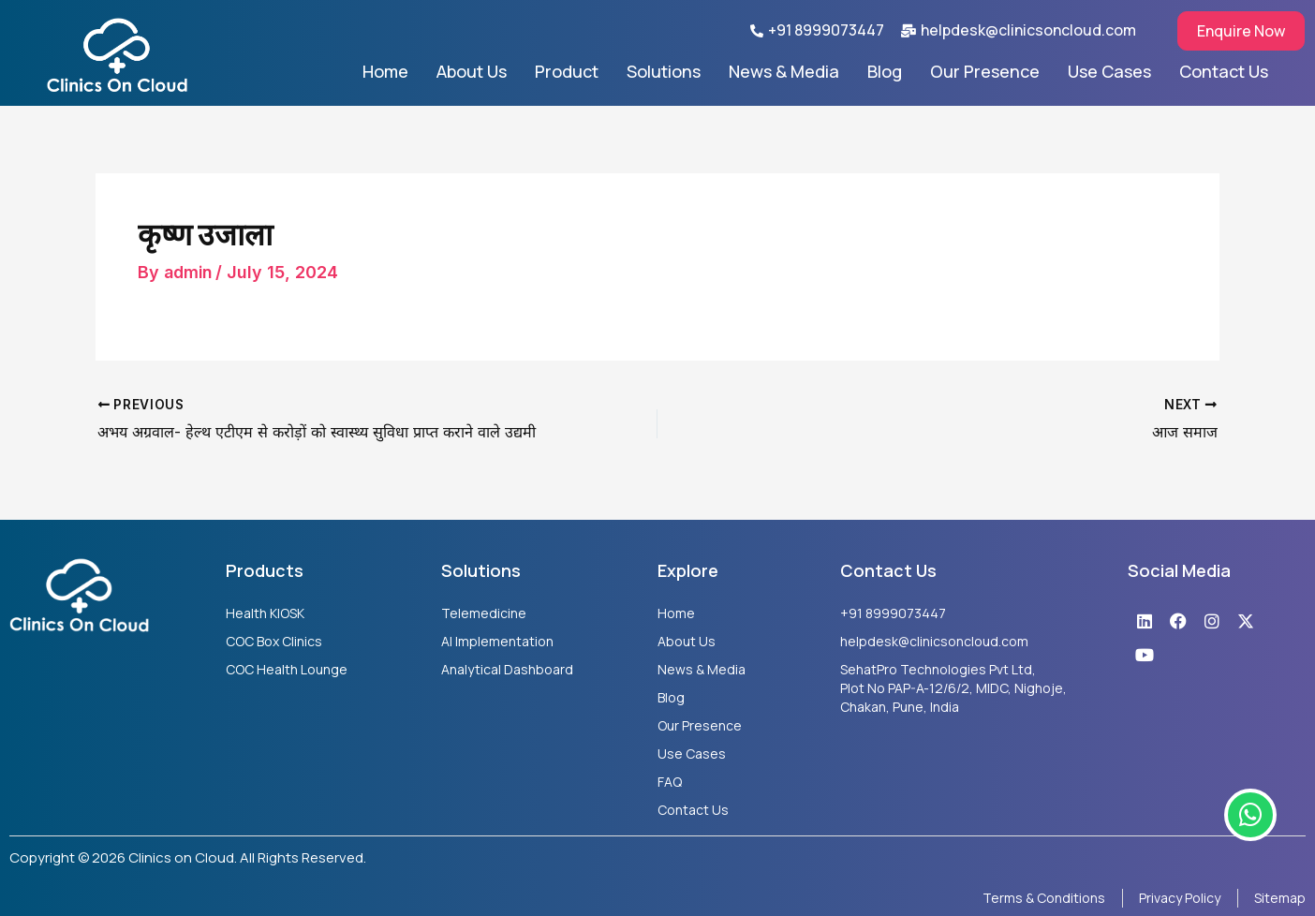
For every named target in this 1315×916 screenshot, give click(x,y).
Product (566, 71)
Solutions (664, 71)
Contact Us (1223, 71)
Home (385, 71)
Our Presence (985, 71)
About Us (471, 71)
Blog (884, 71)
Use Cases (1109, 71)
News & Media (784, 71)
